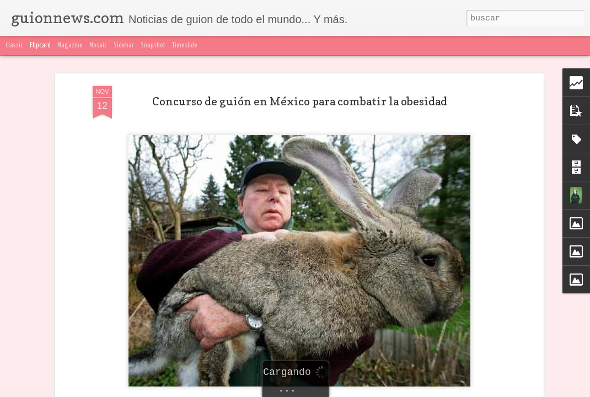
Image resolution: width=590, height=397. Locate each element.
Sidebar (124, 45)
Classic (14, 45)
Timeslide (184, 45)
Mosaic (98, 45)
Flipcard (40, 45)
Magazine (70, 45)
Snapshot (153, 45)
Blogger (513, 390)
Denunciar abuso (554, 390)
